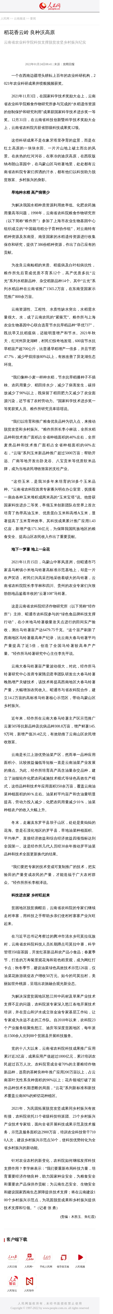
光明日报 (68, 64)
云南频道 (20, 18)
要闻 (33, 18)
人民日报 (12, 1259)
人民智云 (12, 1283)
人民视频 (80, 1259)
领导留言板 (63, 1259)
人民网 (5, 18)
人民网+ (29, 1259)
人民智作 (29, 1283)
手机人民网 (46, 1259)
